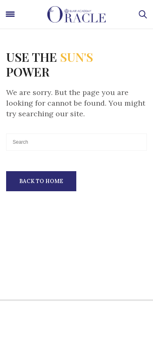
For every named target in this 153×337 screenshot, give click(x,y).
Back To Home (41, 181)
